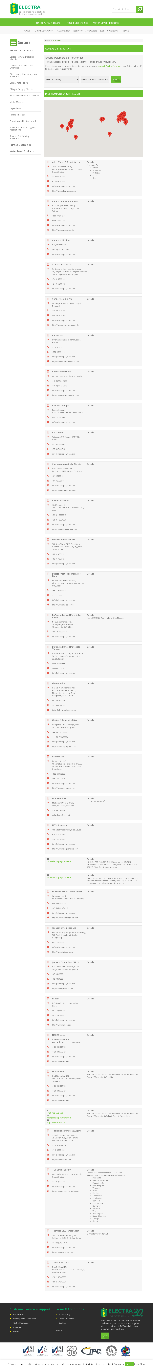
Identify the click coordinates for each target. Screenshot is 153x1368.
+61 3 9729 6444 (58, 476)
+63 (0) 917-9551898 (60, 249)
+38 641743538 (58, 810)
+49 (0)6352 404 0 (59, 903)
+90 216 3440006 (59, 1277)
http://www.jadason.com (62, 952)
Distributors (91, 30)
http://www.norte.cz (60, 1061)
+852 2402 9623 (58, 774)
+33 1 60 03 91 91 (59, 417)
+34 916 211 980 (58, 279)
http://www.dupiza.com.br (63, 604)
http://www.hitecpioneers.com (65, 848)
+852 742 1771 (58, 942)
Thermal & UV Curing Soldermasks (19, 137)
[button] (101, 120)
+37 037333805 (58, 444)
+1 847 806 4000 (58, 176)
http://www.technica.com (62, 1252)
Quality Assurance (45, 30)
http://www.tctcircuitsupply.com (65, 1191)
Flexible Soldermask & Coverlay (24, 95)
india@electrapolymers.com (64, 710)
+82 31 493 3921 (58, 554)
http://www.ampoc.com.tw (63, 230)
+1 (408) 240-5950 (59, 1242)
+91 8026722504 (59, 700)
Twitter (59, 1330)
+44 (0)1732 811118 (60, 732)
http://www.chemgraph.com (64, 490)
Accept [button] (129, 1364)
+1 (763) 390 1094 (59, 1181)
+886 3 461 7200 (58, 215)
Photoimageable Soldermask (23, 121)
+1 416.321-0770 (59, 1145)
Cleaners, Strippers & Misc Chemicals (22, 66)
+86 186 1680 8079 (59, 631)
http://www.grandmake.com (64, 788)
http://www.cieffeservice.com (64, 529)
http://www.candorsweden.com (65, 361)
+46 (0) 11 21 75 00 (59, 381)
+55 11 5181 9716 (59, 590)
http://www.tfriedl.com (61, 1159)
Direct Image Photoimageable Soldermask (23, 75)
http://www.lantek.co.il (61, 1025)
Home (47, 40)
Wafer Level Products (106, 22)
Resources (78, 30)
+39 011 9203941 (59, 515)
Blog (102, 30)
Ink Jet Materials (17, 102)
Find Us (16, 1331)
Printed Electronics (76, 22)
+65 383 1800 (57, 974)
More (104, 1335)
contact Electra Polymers (109, 66)
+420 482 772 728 (59, 1047)
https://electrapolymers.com (64, 746)
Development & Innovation (24, 1318)
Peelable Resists (17, 114)
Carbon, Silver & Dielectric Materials (22, 57)
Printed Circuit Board (47, 22)
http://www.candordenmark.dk (65, 325)
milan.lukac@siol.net (61, 815)
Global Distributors (21, 1323)
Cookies (62, 1323)
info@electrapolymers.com (63, 186)
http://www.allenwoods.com (64, 191)
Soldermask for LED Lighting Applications (23, 128)
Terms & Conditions (67, 1318)
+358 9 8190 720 (58, 347)
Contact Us (113, 30)
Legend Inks (15, 108)
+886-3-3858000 (58, 663)
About (28, 30)
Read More (139, 1364)
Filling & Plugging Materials (22, 89)
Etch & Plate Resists (19, 82)
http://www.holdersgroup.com (65, 917)
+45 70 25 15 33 (58, 310)
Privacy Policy (64, 1314)
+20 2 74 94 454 (58, 834)
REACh (126, 30)
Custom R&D (63, 30)
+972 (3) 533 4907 (59, 1010)
